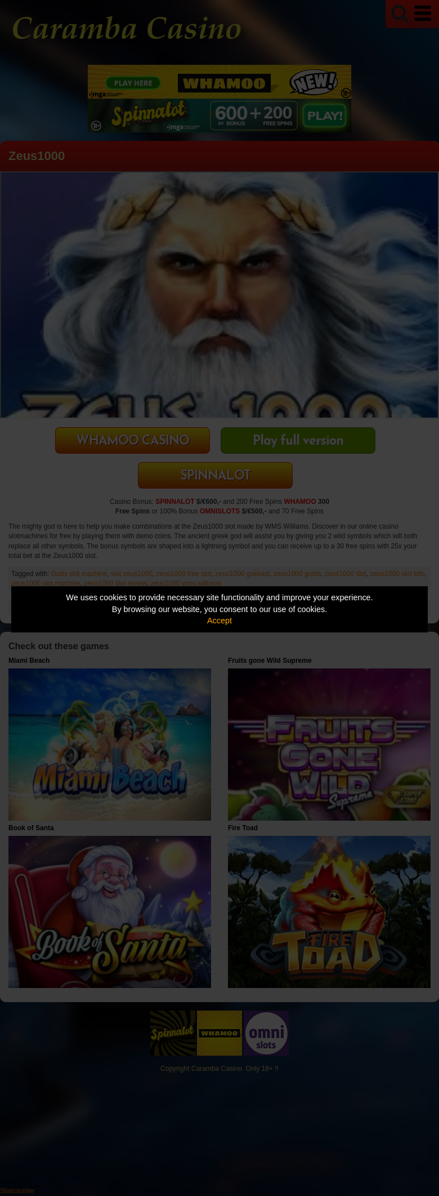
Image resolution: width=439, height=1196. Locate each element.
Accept (219, 620)
